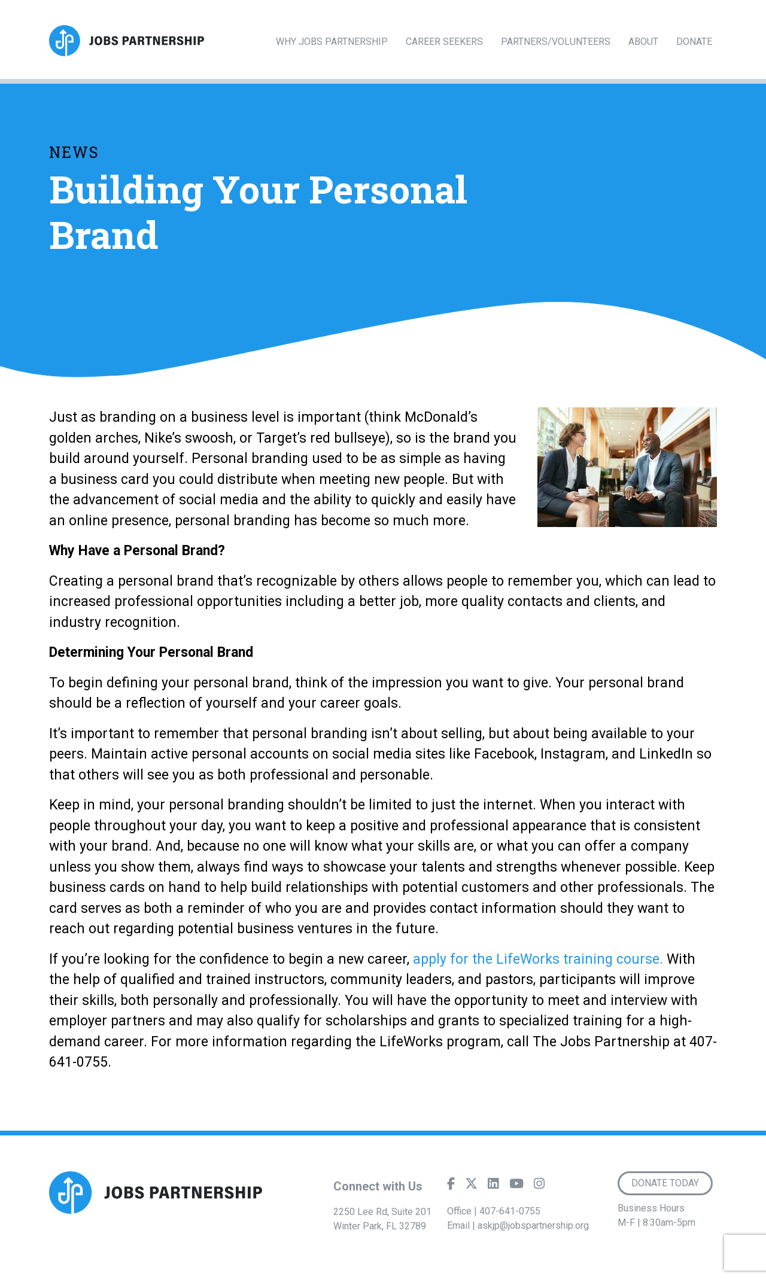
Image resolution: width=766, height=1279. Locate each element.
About (643, 41)
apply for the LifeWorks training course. (538, 959)
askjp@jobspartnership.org (533, 1225)
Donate (694, 41)
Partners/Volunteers (555, 41)
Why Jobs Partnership (332, 41)
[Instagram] (539, 1186)
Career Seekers (444, 41)
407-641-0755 (509, 1211)
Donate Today (665, 1183)
